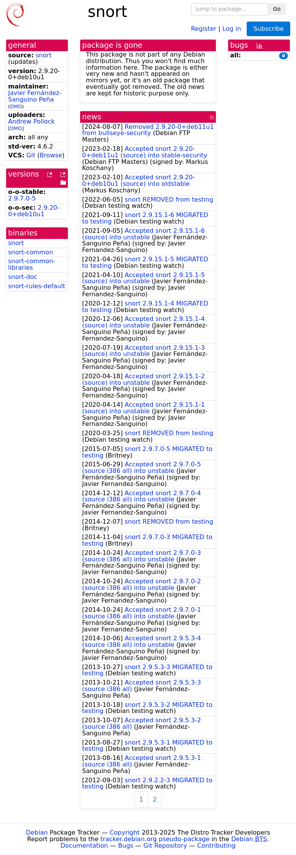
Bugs (125, 845)
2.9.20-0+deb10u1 (33, 211)
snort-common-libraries (31, 264)
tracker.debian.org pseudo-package (155, 839)
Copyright (124, 832)
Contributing (216, 845)
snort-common (30, 252)
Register (204, 28)
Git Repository (165, 845)
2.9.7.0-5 (22, 198)
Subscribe (268, 28)
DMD (16, 106)
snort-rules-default (36, 286)
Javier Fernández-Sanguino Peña (35, 96)
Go (277, 9)
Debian (37, 832)
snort (44, 55)
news (91, 116)
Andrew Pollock (31, 121)
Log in (231, 28)
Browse (51, 155)
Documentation (84, 845)
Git (30, 155)
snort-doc (22, 277)
